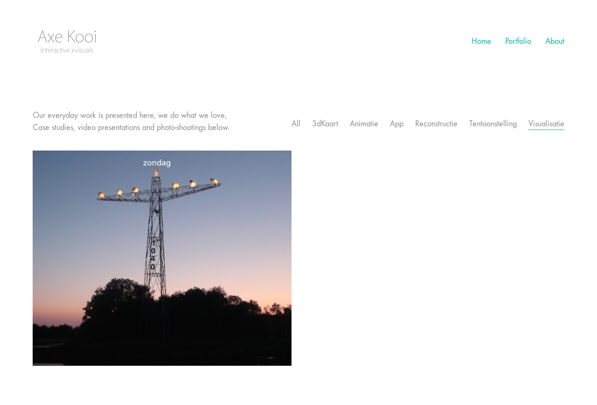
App (396, 124)
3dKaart (325, 124)
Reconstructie (436, 124)
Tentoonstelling (493, 124)
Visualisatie (546, 124)
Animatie (364, 124)
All (296, 124)
